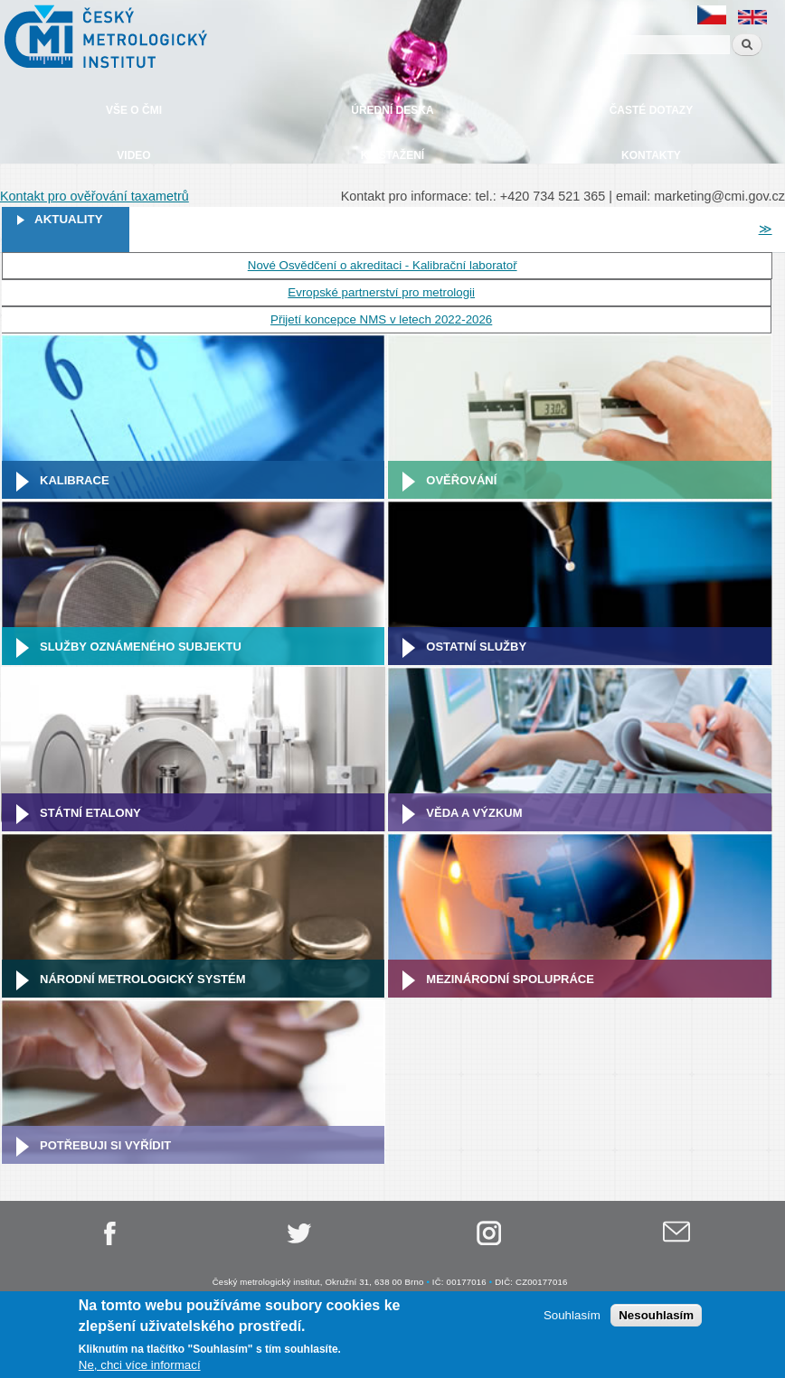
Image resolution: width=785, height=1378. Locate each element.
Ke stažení (392, 155)
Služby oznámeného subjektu (140, 646)
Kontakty (651, 155)
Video (133, 155)
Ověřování (461, 480)
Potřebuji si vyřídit (105, 1145)
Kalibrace (74, 480)
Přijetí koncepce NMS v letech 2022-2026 (381, 319)
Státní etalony (90, 813)
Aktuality (68, 219)
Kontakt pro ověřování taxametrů (94, 196)
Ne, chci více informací (140, 1366)
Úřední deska (392, 110)
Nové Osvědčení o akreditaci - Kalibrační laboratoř (382, 265)
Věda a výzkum (474, 813)
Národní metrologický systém (143, 979)
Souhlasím (572, 1316)
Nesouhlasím (656, 1316)
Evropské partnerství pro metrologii (381, 292)
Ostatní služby (476, 646)
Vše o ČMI (134, 110)
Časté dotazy (651, 110)
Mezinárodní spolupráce (510, 979)
